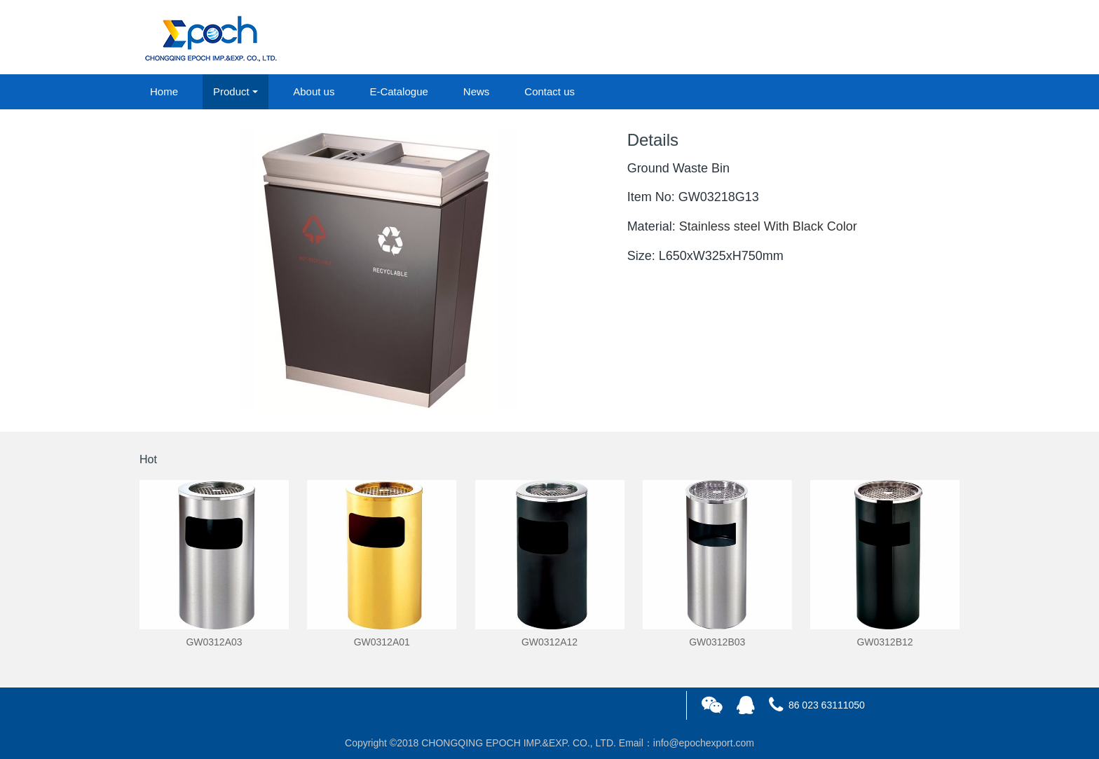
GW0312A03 (214, 642)
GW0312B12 (884, 642)
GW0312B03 (717, 642)
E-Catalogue (398, 91)
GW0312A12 (549, 642)
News (476, 91)
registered (927, 37)
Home (164, 91)
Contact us (549, 91)
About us (313, 91)
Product (231, 91)
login (864, 37)
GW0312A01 (382, 642)
